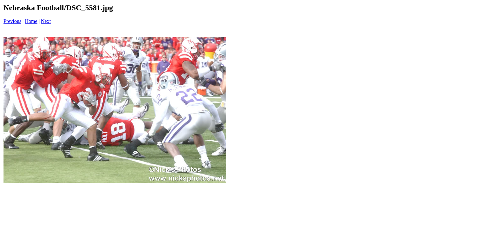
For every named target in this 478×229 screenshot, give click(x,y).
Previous (12, 21)
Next (46, 21)
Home (31, 21)
